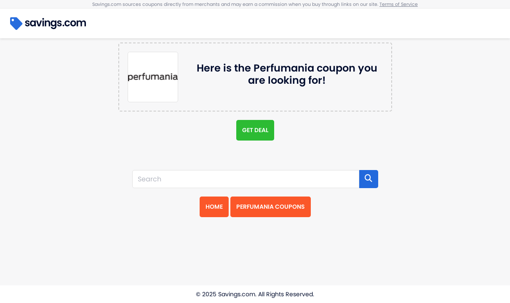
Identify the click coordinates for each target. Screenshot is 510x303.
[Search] (245, 179)
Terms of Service (398, 4)
